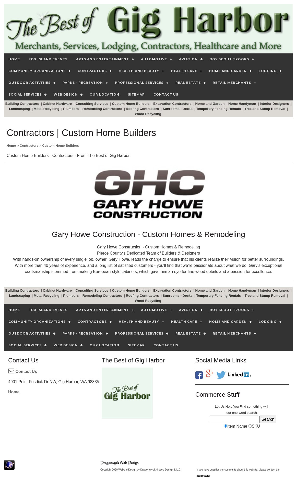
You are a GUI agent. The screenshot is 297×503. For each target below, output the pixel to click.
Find (243, 406)
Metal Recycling (47, 109)
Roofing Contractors (143, 109)
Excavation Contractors (172, 104)
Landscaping (20, 109)
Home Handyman (242, 104)
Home (13, 392)
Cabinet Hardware (58, 104)
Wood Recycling (148, 114)
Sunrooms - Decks (178, 109)
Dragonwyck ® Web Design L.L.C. (160, 469)
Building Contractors (22, 104)
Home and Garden (210, 104)
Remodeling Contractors (102, 109)
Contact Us (22, 371)
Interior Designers (275, 104)
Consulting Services (92, 104)
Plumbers (71, 109)
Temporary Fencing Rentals (219, 109)
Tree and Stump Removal (265, 109)
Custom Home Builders (131, 104)
